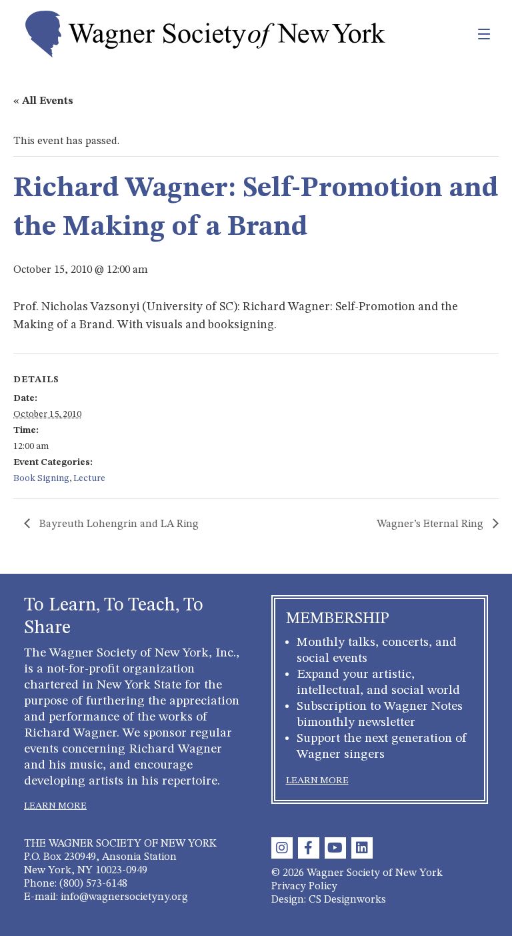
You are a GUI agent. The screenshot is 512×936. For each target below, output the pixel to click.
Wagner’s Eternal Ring (431, 524)
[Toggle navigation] (455, 34)
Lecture (89, 478)
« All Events (43, 101)
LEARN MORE (55, 806)
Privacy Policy (304, 886)
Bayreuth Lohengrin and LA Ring (118, 524)
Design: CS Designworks (328, 900)
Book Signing (41, 478)
